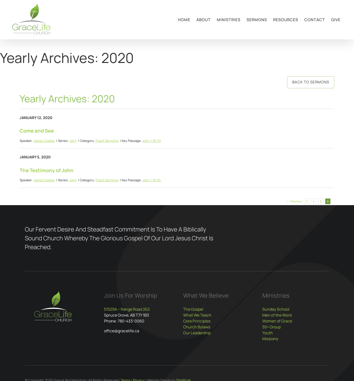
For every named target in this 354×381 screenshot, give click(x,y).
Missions (270, 338)
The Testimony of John (47, 170)
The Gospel (193, 309)
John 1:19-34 (151, 180)
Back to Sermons (310, 82)
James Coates (44, 140)
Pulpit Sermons (107, 140)
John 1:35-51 (151, 140)
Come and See (37, 130)
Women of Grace (277, 321)
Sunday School (275, 309)
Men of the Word (277, 315)
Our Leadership (197, 332)
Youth (267, 332)
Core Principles (196, 321)
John (73, 140)
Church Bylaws (196, 327)
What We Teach (197, 315)
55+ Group (271, 327)
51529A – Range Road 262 (127, 309)
